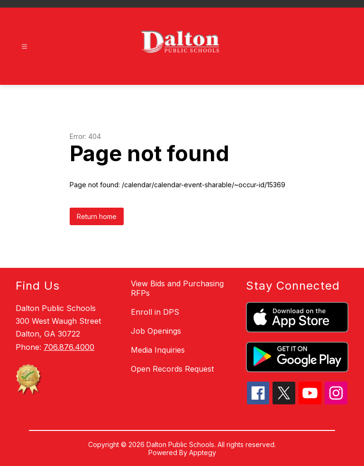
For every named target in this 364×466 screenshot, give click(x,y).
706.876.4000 (69, 347)
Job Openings (156, 331)
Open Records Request (172, 369)
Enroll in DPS (155, 312)
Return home (97, 216)
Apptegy (202, 452)
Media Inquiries (158, 350)
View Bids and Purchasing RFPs (177, 288)
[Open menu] (24, 46)
